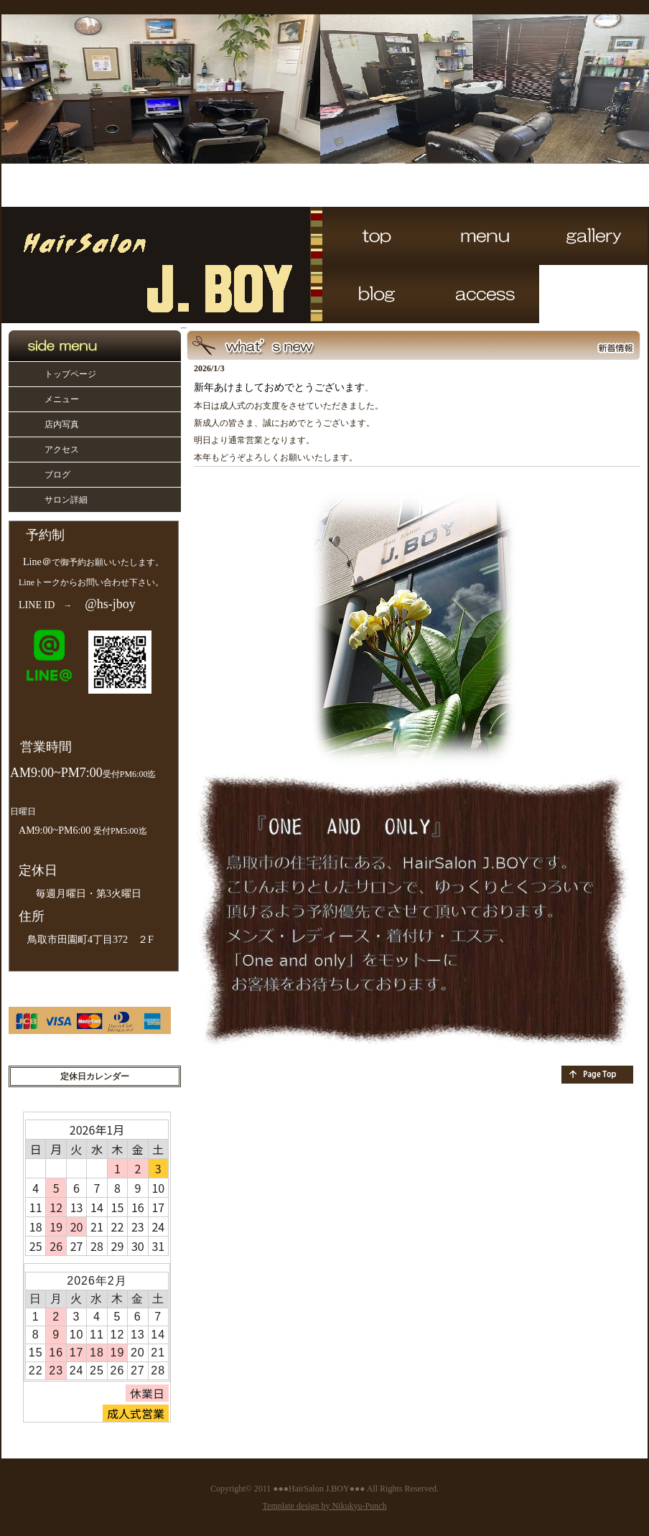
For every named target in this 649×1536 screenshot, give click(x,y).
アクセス (62, 449)
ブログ (57, 475)
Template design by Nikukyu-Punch (325, 1506)
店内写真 (62, 424)
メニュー (62, 399)
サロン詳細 (66, 500)
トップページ (70, 374)
